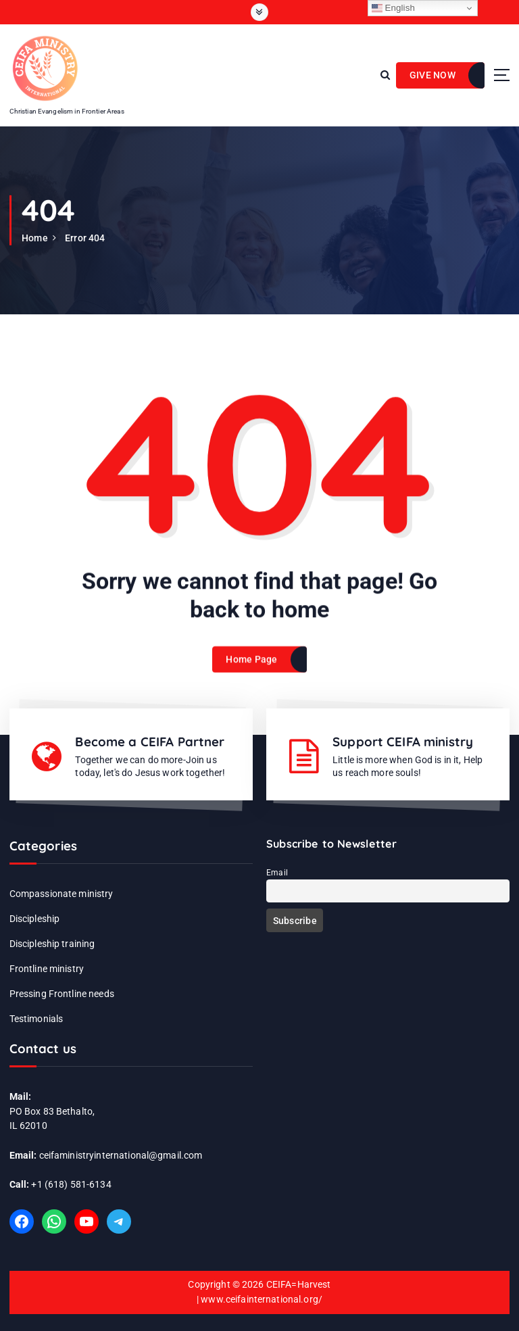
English (394, 8)
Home (35, 238)
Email (277, 872)
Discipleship (34, 918)
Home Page (251, 668)
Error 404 (85, 238)
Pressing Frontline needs (61, 993)
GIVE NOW (432, 75)
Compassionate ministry (61, 893)
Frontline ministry (46, 968)
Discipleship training (52, 943)
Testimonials (36, 1018)
